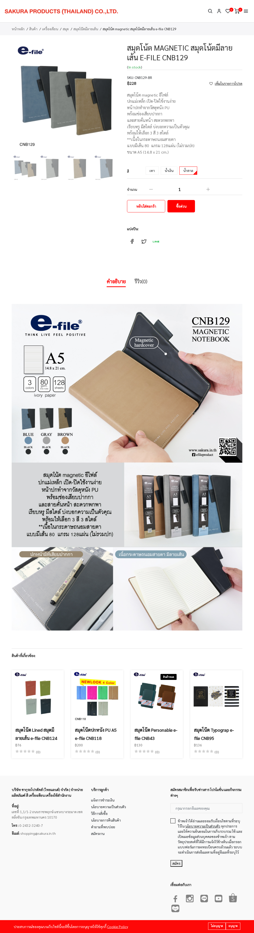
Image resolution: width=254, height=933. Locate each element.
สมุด (66, 29)
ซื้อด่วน (181, 206)
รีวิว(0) (140, 281)
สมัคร (176, 863)
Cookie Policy (117, 926)
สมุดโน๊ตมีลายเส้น (85, 29)
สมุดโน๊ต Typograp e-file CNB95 (214, 734)
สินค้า (33, 29)
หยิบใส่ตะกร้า (146, 206)
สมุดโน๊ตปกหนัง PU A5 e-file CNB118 (96, 734)
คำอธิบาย (116, 281)
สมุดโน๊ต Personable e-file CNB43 (155, 734)
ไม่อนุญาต (217, 926)
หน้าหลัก (18, 29)
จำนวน (132, 189)
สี (128, 171)
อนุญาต (233, 926)
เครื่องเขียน (50, 29)
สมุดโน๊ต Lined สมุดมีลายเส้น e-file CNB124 (36, 734)
